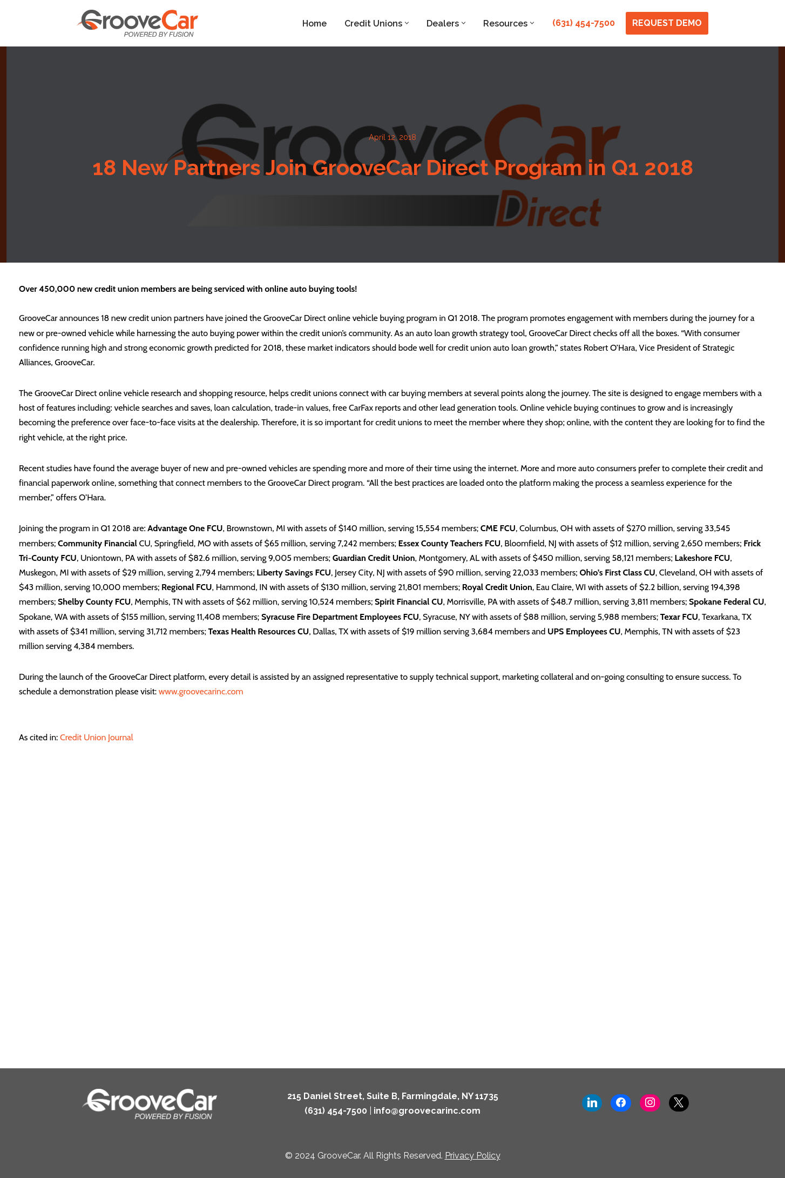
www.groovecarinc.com (201, 691)
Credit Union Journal (95, 737)
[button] (407, 23)
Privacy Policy (472, 1155)
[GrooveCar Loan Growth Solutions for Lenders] (137, 23)
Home (314, 23)
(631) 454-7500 (583, 23)
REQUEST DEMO (667, 23)
